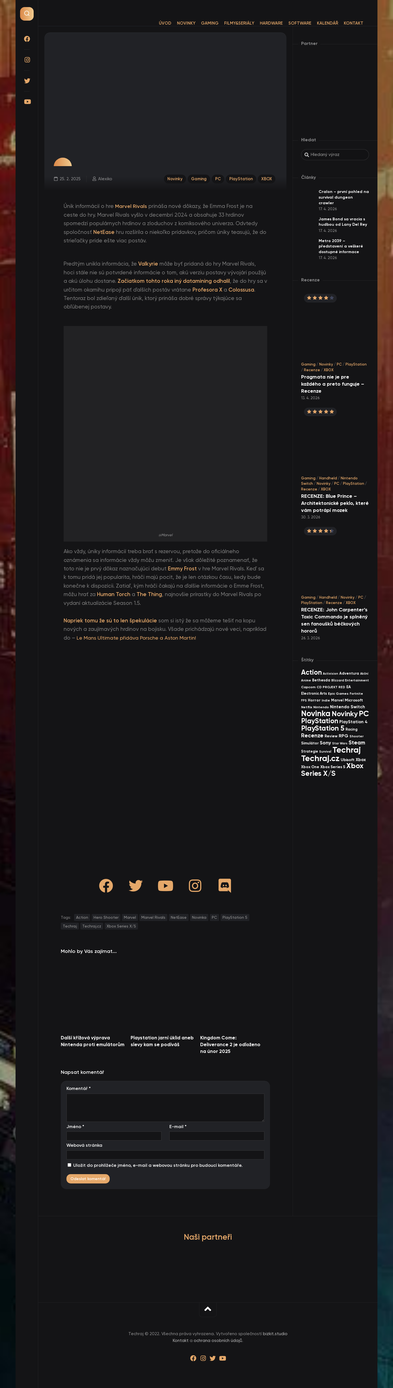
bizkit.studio (275, 1333)
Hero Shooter (106, 917)
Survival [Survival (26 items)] (325, 751)
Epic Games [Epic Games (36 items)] (338, 693)
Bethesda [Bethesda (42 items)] (321, 680)
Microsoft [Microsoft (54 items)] (354, 700)
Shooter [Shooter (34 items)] (356, 736)
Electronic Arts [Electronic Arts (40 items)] (314, 693)
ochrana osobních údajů (218, 1340)
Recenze (312, 370)
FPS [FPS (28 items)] (304, 700)
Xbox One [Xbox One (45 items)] (310, 766)
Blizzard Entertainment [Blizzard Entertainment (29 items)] (350, 680)
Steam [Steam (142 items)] (357, 742)
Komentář (78, 1088)
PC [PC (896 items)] (364, 713)
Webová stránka (84, 1145)
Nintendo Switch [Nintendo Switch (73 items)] (347, 706)
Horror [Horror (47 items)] (314, 700)
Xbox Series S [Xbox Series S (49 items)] (332, 766)
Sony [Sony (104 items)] (325, 743)
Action (82, 917)
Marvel (130, 917)
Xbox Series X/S (121, 926)
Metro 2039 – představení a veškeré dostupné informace (341, 246)
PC (217, 178)
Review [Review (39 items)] (331, 736)
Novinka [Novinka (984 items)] (316, 713)
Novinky (175, 23)
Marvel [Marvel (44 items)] (337, 700)
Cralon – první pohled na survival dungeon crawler (344, 197)
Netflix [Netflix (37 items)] (306, 707)
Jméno (75, 1126)
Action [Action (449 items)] (311, 672)
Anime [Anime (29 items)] (306, 680)
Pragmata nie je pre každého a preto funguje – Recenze (332, 384)
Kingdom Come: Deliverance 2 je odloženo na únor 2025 (230, 1044)
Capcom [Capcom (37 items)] (308, 687)
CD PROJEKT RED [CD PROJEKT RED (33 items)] (331, 687)
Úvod (154, 23)
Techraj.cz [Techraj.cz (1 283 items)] (320, 758)
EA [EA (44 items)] (348, 687)
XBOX (266, 178)
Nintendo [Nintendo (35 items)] (321, 707)
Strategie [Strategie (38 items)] (309, 751)
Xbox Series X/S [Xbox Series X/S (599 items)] (332, 769)
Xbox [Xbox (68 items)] (361, 759)
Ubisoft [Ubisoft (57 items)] (348, 759)
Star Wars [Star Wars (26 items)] (339, 743)
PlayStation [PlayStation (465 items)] (319, 721)
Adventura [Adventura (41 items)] (349, 673)
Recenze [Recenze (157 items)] (312, 735)
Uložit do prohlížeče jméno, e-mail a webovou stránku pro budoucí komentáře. (158, 1165)
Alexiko (105, 178)
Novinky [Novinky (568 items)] (345, 713)
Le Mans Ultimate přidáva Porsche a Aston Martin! (139, 638)
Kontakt (342, 23)
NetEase (179, 917)
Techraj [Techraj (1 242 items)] (346, 750)
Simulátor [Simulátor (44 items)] (310, 743)
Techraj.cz (91, 926)
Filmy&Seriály (228, 23)
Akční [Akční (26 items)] (364, 673)
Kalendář (316, 23)
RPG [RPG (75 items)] (343, 735)
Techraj (70, 926)
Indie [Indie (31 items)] (326, 700)
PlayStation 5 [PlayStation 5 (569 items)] (322, 728)
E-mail (178, 1126)
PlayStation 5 (235, 917)
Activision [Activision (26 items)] (330, 673)
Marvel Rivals (153, 917)
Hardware (260, 23)
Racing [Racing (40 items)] (351, 729)
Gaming (198, 23)
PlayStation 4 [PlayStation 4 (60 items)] (353, 721)
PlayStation (240, 178)
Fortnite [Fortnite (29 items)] (356, 694)
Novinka (199, 917)
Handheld (328, 478)
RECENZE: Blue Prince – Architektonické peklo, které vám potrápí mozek (335, 503)
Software (288, 23)
